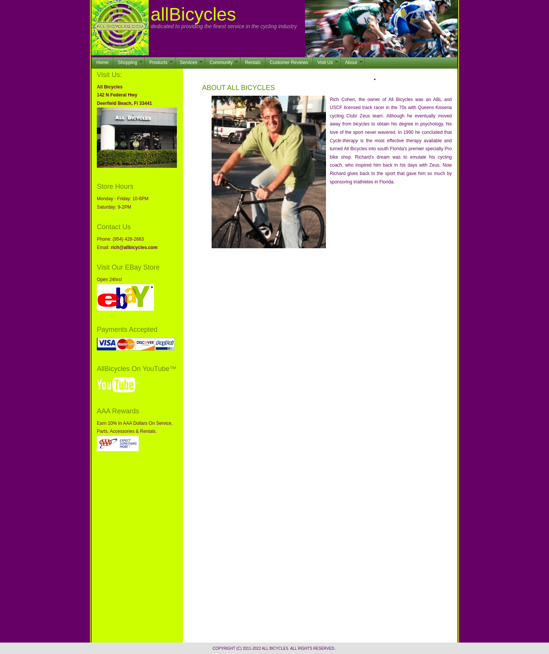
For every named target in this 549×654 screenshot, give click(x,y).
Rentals (253, 62)
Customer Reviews (289, 62)
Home (102, 62)
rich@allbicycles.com (134, 247)
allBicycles (193, 14)
